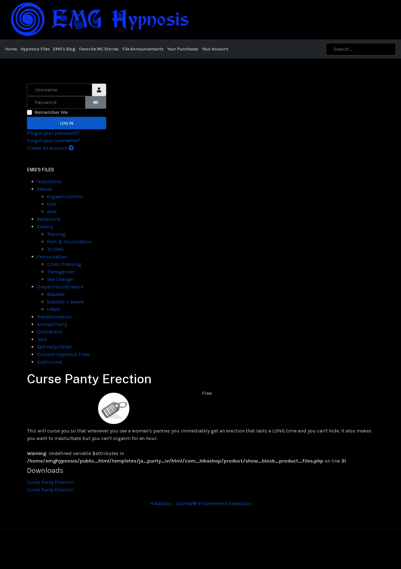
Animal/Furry (52, 324)
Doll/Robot (49, 332)
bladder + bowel (65, 302)
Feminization (52, 257)
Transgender (61, 272)
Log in (66, 123)
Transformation (54, 317)
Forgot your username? (53, 140)
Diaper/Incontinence (60, 287)
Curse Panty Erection (50, 482)
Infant (53, 309)
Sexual (44, 189)
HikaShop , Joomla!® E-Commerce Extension (200, 503)
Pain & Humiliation (69, 242)
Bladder (56, 294)
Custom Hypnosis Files (63, 354)
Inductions (49, 181)
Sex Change (60, 279)
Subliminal (49, 362)
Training (56, 234)
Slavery (45, 227)
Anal (52, 212)
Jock (42, 339)
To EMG (55, 249)
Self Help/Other (54, 347)
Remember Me (51, 112)
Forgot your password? (53, 133)
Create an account (50, 148)
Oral (51, 204)
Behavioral (49, 219)
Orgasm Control (65, 196)
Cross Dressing (64, 264)
